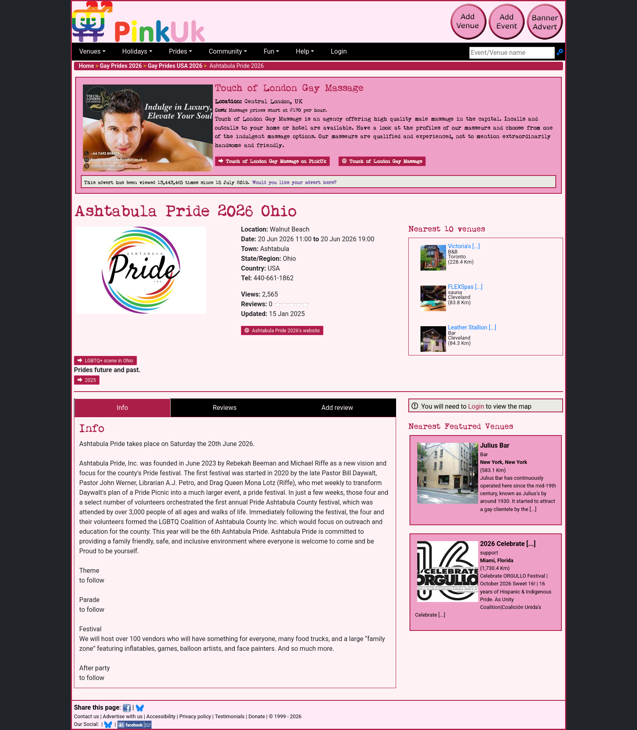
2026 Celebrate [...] (508, 544)
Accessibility (161, 716)
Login (339, 51)
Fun (269, 51)
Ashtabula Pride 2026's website (282, 331)
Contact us (86, 716)
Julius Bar (494, 445)
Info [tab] (122, 408)
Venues (90, 51)
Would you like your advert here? (294, 182)
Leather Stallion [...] (472, 327)
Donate (256, 716)
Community (225, 51)
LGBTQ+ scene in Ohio (105, 361)
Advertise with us (123, 716)
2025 (87, 380)
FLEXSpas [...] (465, 287)
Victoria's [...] (464, 246)
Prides (178, 51)
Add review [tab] (337, 408)
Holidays (134, 51)
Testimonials (230, 716)
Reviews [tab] (225, 408)
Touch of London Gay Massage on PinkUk (272, 161)
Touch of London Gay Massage (382, 161)
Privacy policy (195, 716)
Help (302, 51)
